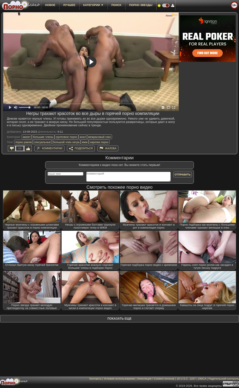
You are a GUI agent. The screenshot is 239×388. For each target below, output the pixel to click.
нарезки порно (99, 142)
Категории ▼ (93, 5)
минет (27, 136)
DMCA (202, 378)
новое (50, 5)
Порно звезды (140, 5)
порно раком (23, 142)
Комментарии (52, 148)
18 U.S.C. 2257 (186, 378)
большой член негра (66, 142)
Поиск (116, 5)
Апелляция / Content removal (155, 378)
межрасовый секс (99, 136)
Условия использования (119, 378)
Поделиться (84, 148)
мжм (85, 142)
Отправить (182, 174)
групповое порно (66, 136)
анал (83, 136)
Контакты (95, 378)
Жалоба (111, 148)
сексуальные (42, 142)
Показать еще (119, 318)
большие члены (43, 136)
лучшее (69, 5)
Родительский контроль (223, 378)
